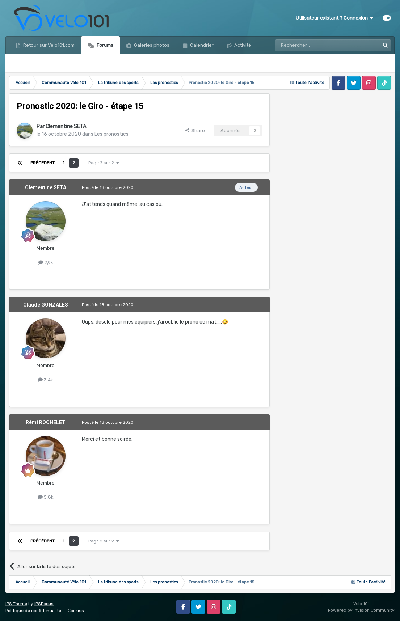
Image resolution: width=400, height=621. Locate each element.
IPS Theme (16, 603)
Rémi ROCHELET (46, 422)
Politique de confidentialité (33, 610)
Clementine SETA (66, 126)
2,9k (45, 262)
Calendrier (201, 45)
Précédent (42, 162)
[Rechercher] (311, 45)
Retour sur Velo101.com (48, 45)
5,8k (46, 497)
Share (195, 130)
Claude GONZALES (45, 305)
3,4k (45, 380)
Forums (104, 45)
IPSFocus (44, 603)
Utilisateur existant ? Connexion (334, 18)
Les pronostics (111, 134)
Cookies (76, 610)
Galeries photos (151, 45)
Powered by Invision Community (361, 610)
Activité (242, 45)
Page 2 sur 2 (103, 162)
